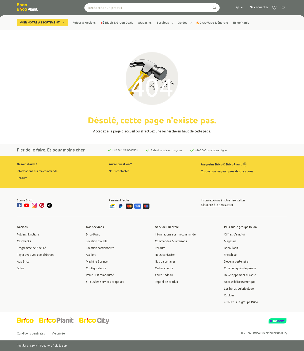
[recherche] (214, 7)
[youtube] (27, 205)
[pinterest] (41, 205)
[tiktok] (49, 205)
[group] (84, 23)
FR (240, 8)
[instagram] (34, 205)
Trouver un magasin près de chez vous (227, 171)
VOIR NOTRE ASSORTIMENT (42, 22)
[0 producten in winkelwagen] (283, 7)
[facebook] (20, 205)
